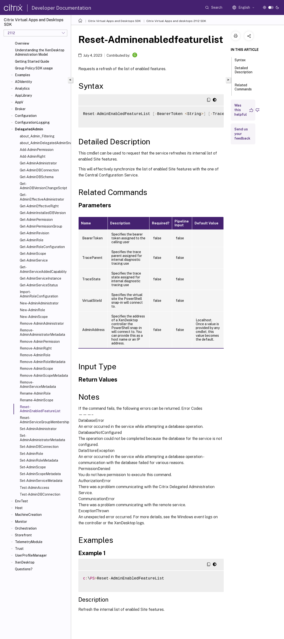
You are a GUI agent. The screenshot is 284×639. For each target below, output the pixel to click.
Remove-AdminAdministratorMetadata (42, 332)
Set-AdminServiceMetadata (41, 481)
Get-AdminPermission (36, 220)
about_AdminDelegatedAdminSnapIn (44, 143)
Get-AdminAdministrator (38, 163)
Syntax (243, 59)
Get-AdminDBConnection (39, 170)
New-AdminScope (34, 317)
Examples (22, 75)
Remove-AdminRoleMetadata (42, 362)
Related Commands (243, 89)
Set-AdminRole (31, 454)
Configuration (26, 116)
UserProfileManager (31, 555)
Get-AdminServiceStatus (39, 285)
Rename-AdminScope (36, 400)
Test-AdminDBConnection (40, 494)
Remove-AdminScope (36, 368)
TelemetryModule (28, 542)
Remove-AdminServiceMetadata (38, 384)
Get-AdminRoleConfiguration (42, 247)
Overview (22, 43)
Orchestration (26, 528)
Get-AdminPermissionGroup (41, 226)
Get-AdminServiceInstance (40, 278)
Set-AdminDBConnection (39, 447)
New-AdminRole (32, 310)
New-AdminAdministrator (39, 303)
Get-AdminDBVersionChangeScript (43, 186)
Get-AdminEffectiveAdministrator (42, 197)
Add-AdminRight (32, 156)
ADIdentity (23, 82)
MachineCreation (28, 515)
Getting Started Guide (32, 61)
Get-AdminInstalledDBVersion (43, 213)
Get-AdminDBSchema (37, 177)
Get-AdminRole (31, 240)
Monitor (21, 522)
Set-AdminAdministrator (38, 429)
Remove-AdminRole (35, 355)
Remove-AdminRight (36, 348)
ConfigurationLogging (32, 122)
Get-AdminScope (33, 254)
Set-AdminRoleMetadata (39, 460)
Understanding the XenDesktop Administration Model (39, 52)
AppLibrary (23, 95)
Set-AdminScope (33, 467)
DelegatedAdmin (29, 129)
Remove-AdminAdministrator (42, 323)
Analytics (22, 88)
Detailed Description (243, 72)
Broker (20, 109)
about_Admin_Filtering (37, 136)
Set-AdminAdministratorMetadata (42, 438)
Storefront (23, 535)
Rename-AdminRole (35, 393)
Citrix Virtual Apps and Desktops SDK (114, 21)
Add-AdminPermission (37, 150)
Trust (19, 549)
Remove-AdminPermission (40, 341)
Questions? (24, 569)
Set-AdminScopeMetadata (40, 474)
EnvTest (21, 501)
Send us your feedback (242, 133)
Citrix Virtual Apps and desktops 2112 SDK (176, 21)
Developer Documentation (61, 8)
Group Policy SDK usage (34, 68)
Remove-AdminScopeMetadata (44, 375)
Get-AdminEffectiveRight (39, 206)
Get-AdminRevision (34, 233)
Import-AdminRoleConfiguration (39, 294)
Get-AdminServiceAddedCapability (43, 269)
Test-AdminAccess (34, 488)
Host (19, 508)
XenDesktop (24, 562)
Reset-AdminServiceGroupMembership (44, 420)
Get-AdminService (34, 260)
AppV (19, 102)
